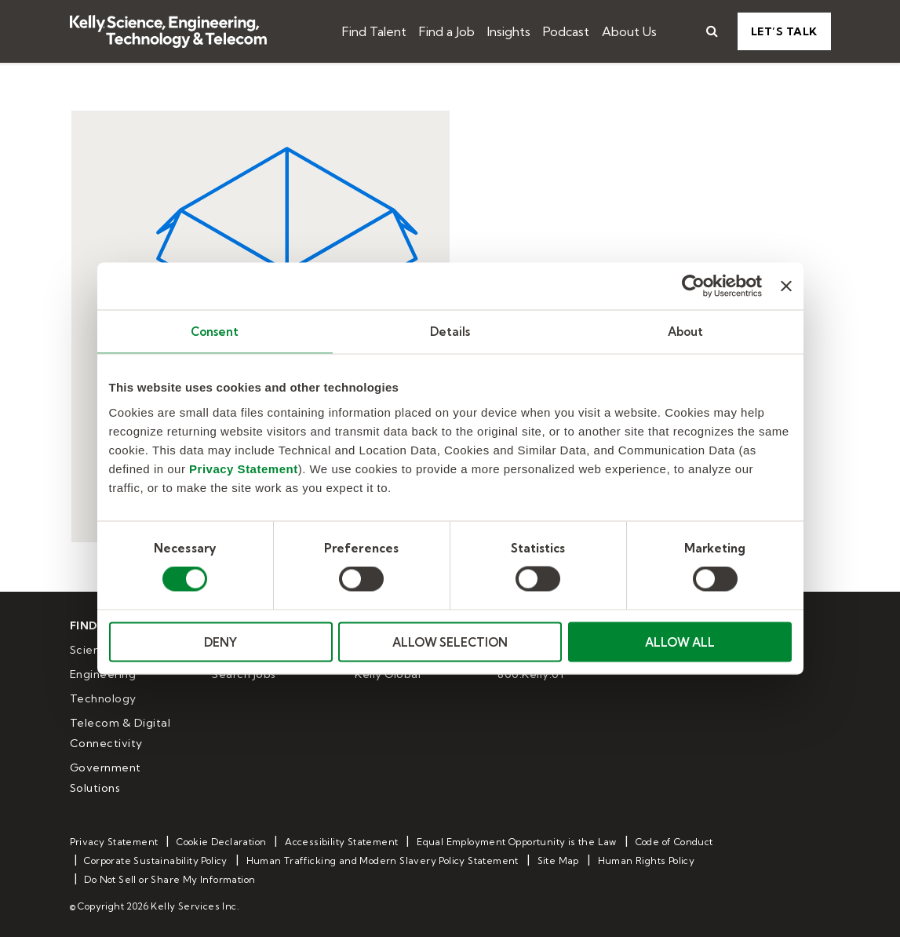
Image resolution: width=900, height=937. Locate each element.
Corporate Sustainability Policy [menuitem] (155, 860)
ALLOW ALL (680, 641)
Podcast (566, 31)
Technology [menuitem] (103, 698)
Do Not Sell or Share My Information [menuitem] (169, 879)
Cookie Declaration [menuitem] (221, 842)
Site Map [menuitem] (558, 860)
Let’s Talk (784, 31)
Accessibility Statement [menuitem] (341, 842)
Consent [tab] (215, 331)
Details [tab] (450, 331)
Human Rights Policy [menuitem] (646, 860)
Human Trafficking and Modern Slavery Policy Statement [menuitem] (382, 860)
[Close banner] (786, 286)
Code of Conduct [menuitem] (674, 842)
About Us (629, 31)
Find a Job (447, 31)
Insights (508, 31)
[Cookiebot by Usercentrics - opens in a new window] (693, 286)
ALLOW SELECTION (450, 641)
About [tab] (686, 331)
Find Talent (374, 31)
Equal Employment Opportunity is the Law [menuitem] (517, 842)
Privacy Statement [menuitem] (114, 842)
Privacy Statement (243, 468)
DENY (220, 641)
